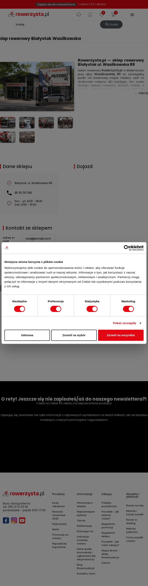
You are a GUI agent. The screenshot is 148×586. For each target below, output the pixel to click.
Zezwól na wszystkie (121, 335)
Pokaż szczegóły (124, 323)
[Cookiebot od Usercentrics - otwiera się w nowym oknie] (127, 248)
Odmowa (27, 335)
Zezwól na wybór (74, 335)
